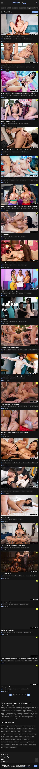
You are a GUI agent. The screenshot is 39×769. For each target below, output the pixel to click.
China (24, 734)
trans (30, 731)
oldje (16, 736)
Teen (6, 728)
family (34, 734)
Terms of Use (4, 754)
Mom (11, 726)
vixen (7, 736)
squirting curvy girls (22, 728)
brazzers (13, 731)
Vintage (3, 734)
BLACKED (15, 8)
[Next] (28, 695)
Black (21, 742)
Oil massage (17, 734)
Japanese (32, 726)
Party (20, 736)
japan (11, 736)
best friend (12, 728)
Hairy (2, 747)
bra (32, 742)
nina (7, 747)
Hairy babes (15, 744)
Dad (27, 726)
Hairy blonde (13, 747)
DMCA (2, 759)
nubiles (25, 744)
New (2, 739)
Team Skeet (22, 8)
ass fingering (32, 744)
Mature (8, 731)
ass (2, 744)
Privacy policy (5, 757)
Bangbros (29, 8)
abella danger (26, 739)
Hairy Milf (27, 742)
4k (19, 726)
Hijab (2, 736)
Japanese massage (10, 739)
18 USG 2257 (4, 761)
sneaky (19, 739)
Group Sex (10, 734)
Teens (32, 736)
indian (3, 726)
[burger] (2, 3)
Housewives (32, 728)
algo (7, 726)
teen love (24, 731)
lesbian (29, 734)
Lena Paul (26, 736)
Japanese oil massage (7, 742)
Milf (2, 728)
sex (21, 744)
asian (2, 731)
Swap (19, 731)
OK (35, 766)
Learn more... (26, 766)
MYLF (9, 8)
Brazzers (3, 8)
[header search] (35, 2)
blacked (17, 742)
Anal (23, 726)
